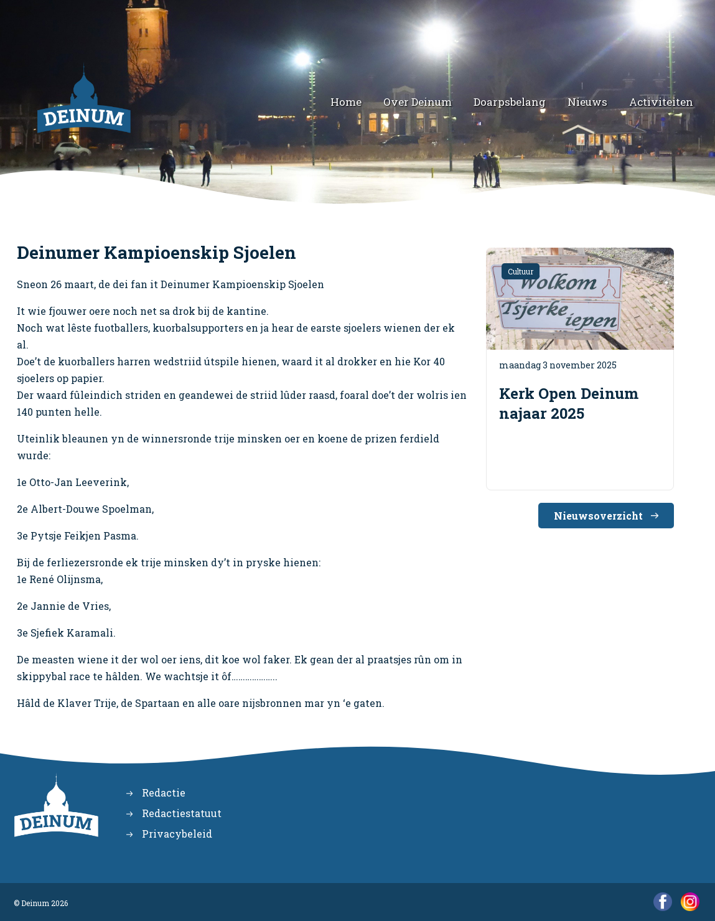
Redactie (163, 792)
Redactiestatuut (182, 813)
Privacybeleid (177, 833)
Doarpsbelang (510, 102)
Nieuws (587, 102)
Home (346, 102)
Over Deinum (417, 102)
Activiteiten (661, 102)
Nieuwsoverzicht (598, 515)
